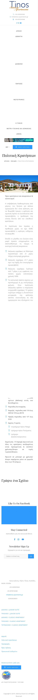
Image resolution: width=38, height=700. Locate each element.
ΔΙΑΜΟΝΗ (19, 64)
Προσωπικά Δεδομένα (9, 651)
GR (7, 147)
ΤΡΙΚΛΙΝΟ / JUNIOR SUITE (10, 614)
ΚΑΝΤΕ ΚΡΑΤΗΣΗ (23, 147)
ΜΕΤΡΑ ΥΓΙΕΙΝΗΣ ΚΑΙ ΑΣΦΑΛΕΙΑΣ (19, 128)
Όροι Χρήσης (6, 648)
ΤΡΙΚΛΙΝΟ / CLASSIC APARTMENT (13, 621)
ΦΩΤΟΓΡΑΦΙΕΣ (19, 99)
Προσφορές (5, 644)
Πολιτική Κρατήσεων (9, 640)
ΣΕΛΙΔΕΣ (14, 161)
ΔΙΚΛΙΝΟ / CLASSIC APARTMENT (12, 617)
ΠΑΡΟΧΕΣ (19, 84)
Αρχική (3, 636)
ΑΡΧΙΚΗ (19, 31)
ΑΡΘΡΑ (19, 134)
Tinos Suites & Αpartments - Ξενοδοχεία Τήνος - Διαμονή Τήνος (19, 515)
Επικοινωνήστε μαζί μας (10, 663)
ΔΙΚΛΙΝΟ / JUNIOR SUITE (10, 610)
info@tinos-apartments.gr (14, 595)
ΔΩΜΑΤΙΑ (19, 36)
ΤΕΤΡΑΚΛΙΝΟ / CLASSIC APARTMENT (14, 625)
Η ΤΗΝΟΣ (19, 123)
